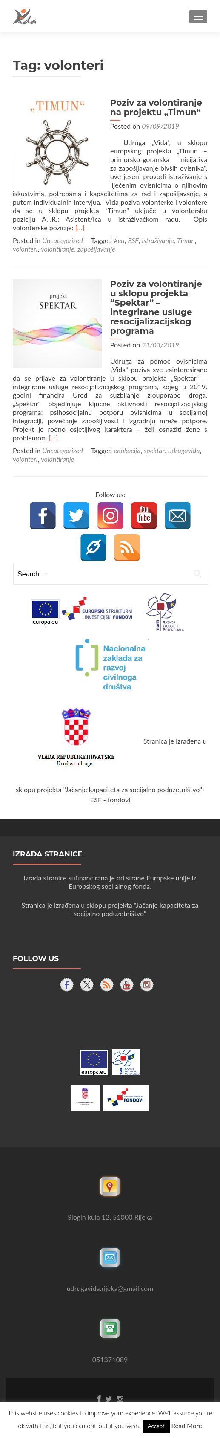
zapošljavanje (96, 249)
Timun (186, 240)
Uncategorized (62, 240)
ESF (133, 240)
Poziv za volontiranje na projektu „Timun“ (152, 107)
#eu (119, 240)
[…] (80, 227)
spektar (154, 442)
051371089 (110, 1351)
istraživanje (158, 240)
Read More (186, 1425)
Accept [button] (156, 1426)
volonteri (25, 249)
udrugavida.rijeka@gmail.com (110, 1280)
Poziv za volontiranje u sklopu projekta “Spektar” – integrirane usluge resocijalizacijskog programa (156, 307)
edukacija (127, 442)
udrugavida (184, 442)
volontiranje (57, 249)
